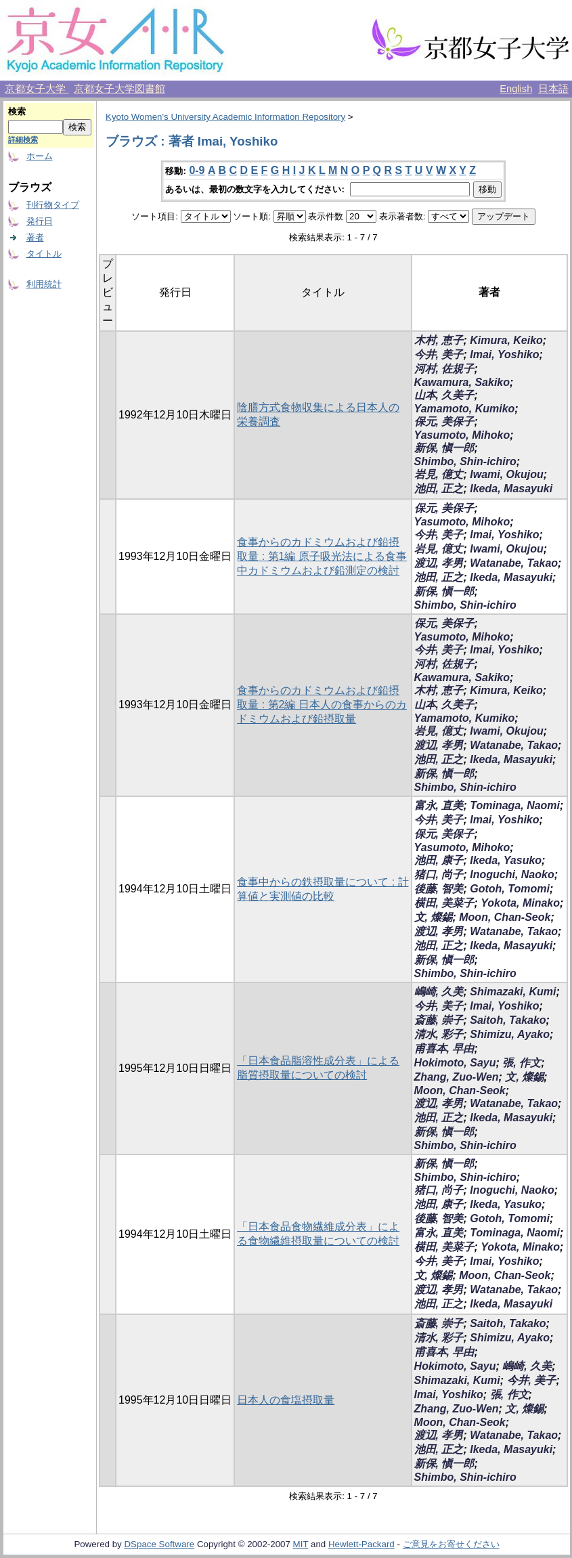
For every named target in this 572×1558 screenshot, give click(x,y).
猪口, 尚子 (439, 874)
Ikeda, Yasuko (506, 860)
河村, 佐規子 (444, 368)
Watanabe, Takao (514, 563)
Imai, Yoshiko (504, 354)
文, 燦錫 (433, 917)
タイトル (44, 253)
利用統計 (44, 284)
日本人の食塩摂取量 (285, 1400)
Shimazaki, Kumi (513, 991)
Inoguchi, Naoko (512, 874)
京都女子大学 (36, 88)
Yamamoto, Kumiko (464, 408)
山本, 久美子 (444, 395)
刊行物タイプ (52, 205)
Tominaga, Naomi (515, 805)
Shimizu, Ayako (510, 1034)
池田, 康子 (439, 860)
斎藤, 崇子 (439, 1020)
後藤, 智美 (439, 888)
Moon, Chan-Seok (504, 917)
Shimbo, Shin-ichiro (465, 461)
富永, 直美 (439, 805)
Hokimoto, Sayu (455, 1062)
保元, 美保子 (444, 421)
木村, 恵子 (439, 340)
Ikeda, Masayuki (511, 488)
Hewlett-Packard (361, 1544)
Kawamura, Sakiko (462, 382)
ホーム (39, 156)
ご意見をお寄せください (451, 1544)
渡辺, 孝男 (439, 563)
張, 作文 (521, 1062)
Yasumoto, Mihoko (462, 435)
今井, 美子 (439, 354)
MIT (301, 1544)
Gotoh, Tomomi (510, 888)
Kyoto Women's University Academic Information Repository (225, 117)
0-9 (196, 170)
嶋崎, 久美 (439, 991)
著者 (35, 237)
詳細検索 (23, 139)
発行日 (39, 221)
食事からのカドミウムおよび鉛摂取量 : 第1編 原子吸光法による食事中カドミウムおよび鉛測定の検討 (322, 556)
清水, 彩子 (439, 1034)
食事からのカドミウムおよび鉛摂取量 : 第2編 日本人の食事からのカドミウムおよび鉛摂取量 (322, 704)
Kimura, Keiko (506, 340)
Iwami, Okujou (506, 474)
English (516, 88)
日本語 (553, 88)
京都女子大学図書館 (119, 88)
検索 (17, 111)
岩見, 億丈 (439, 474)
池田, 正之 (439, 488)
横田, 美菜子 (444, 903)
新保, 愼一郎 (444, 448)
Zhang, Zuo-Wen (456, 1077)
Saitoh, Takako (508, 1020)
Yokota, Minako (520, 903)
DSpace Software (159, 1544)
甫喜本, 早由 (444, 1048)
